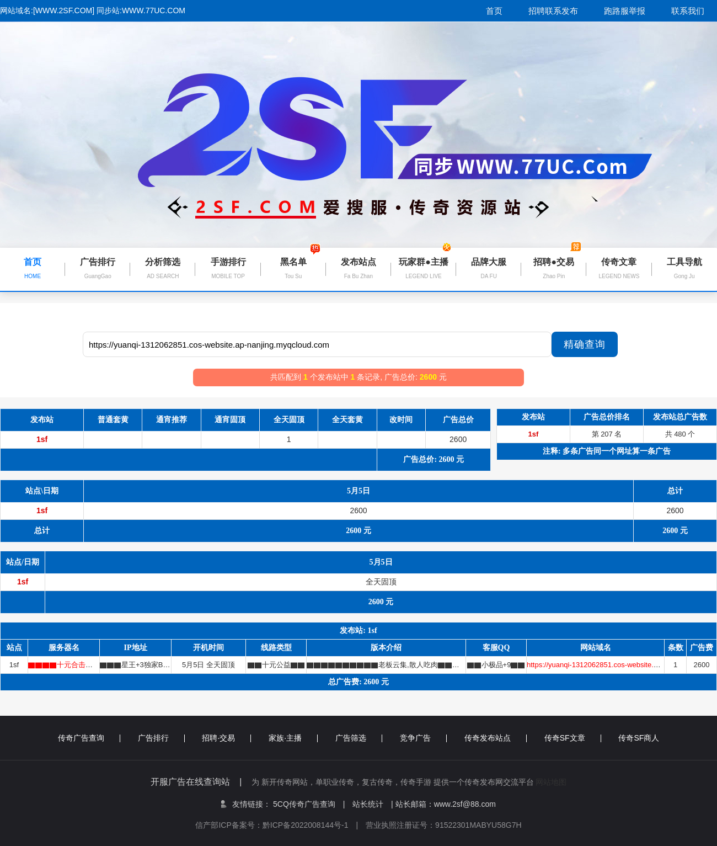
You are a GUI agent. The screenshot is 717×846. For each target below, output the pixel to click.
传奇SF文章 (572, 737)
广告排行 (161, 737)
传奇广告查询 (89, 737)
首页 (494, 10)
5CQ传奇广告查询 (309, 804)
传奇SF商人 (638, 737)
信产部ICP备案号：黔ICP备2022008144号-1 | (280, 825)
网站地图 (551, 782)
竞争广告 (423, 737)
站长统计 (367, 804)
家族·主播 (293, 737)
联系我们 (687, 10)
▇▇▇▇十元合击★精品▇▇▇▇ (82, 665)
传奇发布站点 (495, 737)
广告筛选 (358, 737)
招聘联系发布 (553, 10)
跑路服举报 (624, 10)
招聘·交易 (226, 737)
